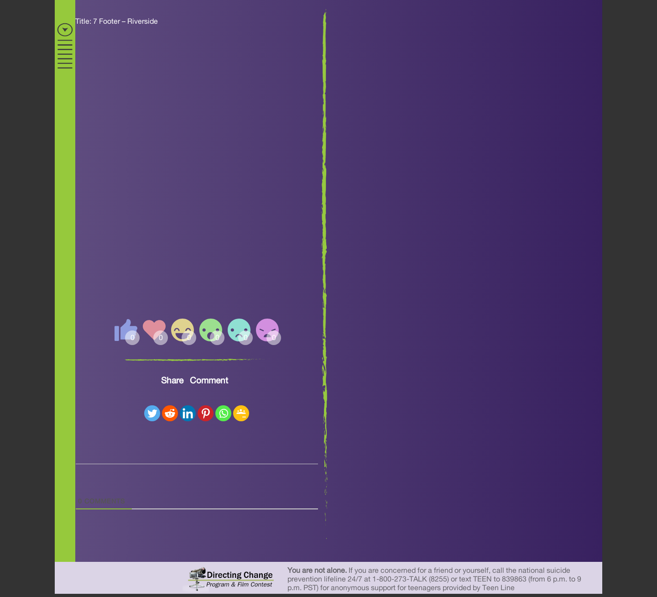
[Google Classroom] (241, 413)
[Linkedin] (188, 413)
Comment (209, 381)
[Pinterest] (206, 413)
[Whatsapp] (223, 413)
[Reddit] (170, 413)
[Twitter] (152, 413)
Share (172, 381)
